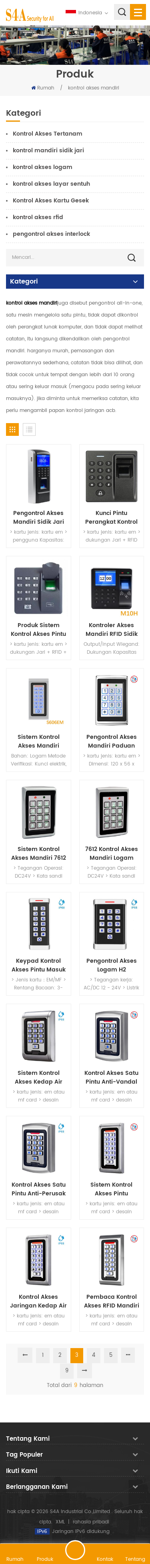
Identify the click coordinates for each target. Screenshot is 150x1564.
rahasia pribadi (91, 1522)
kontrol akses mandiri (93, 88)
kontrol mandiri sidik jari (48, 150)
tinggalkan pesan (75, 1550)
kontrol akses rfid (38, 217)
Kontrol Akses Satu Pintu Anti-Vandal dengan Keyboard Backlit (111, 1077)
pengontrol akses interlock (51, 234)
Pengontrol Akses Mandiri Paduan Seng (111, 741)
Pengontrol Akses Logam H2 (111, 965)
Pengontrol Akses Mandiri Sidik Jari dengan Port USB (38, 518)
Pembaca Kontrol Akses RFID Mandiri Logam (111, 1301)
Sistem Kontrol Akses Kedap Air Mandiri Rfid (38, 1077)
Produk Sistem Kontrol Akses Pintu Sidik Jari (38, 630)
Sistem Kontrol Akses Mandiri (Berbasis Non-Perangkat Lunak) (38, 741)
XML (60, 1522)
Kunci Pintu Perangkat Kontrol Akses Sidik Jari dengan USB (111, 518)
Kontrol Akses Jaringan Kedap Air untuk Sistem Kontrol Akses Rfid (38, 1301)
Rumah (42, 88)
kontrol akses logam (42, 167)
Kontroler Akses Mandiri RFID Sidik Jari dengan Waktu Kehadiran (111, 630)
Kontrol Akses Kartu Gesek (51, 200)
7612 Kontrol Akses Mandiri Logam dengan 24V (111, 854)
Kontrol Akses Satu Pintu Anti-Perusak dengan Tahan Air (39, 1189)
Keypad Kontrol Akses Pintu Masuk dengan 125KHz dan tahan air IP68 (38, 965)
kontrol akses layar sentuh (51, 183)
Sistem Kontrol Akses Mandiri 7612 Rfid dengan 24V (38, 854)
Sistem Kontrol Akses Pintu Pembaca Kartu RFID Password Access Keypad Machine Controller (111, 1189)
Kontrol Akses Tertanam (47, 133)
